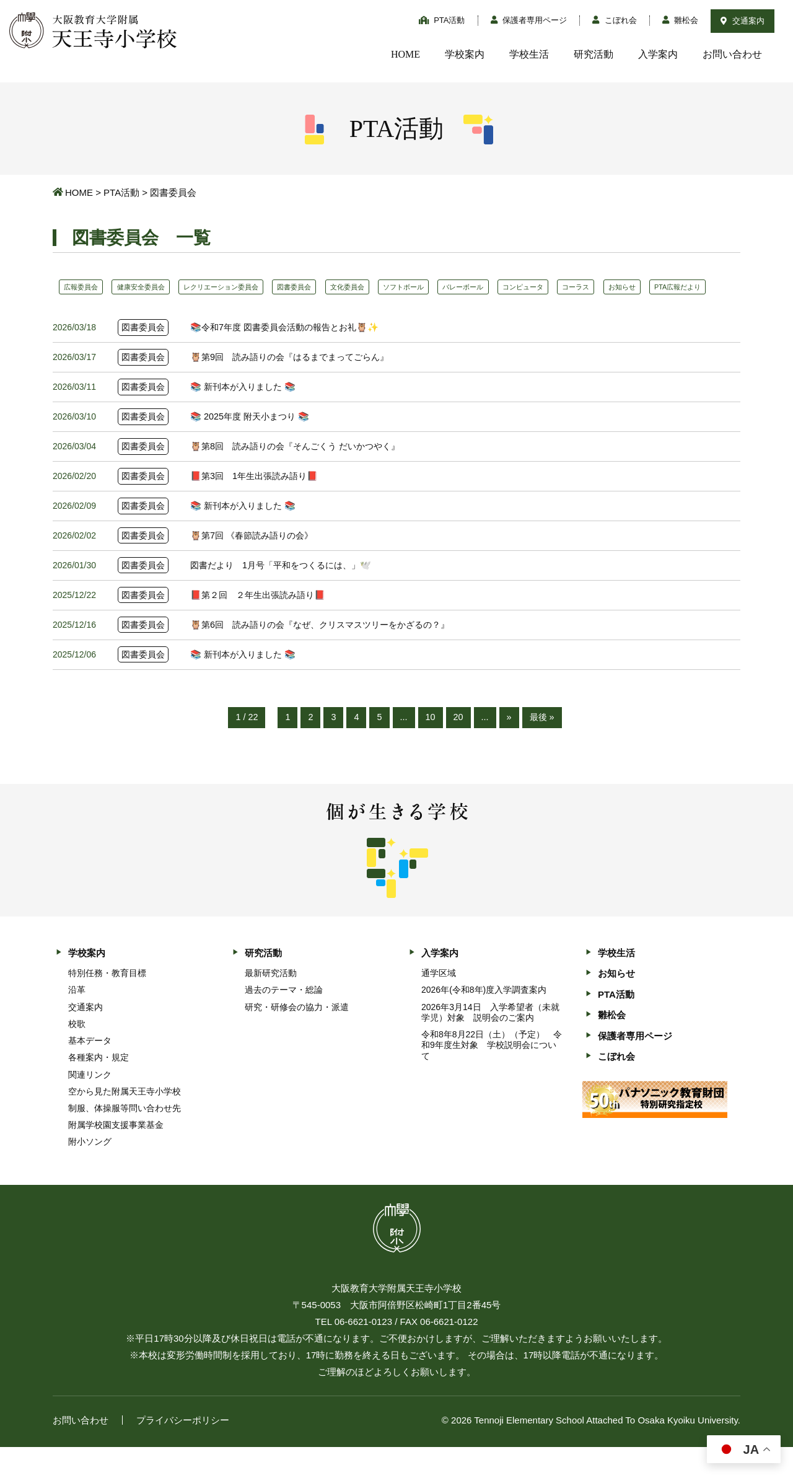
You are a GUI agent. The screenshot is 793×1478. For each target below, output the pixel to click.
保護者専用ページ (529, 20)
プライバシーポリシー (182, 1451)
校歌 (76, 1055)
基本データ (90, 1072)
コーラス (639, 287)
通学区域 (438, 1005)
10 (430, 748)
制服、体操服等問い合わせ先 (124, 1140)
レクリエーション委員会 (240, 287)
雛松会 (680, 20)
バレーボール (512, 287)
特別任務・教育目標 (107, 1005)
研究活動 (593, 54)
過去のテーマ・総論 (284, 1021)
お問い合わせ (732, 54)
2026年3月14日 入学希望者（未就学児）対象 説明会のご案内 (490, 1043)
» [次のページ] (509, 748)
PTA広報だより (91, 310)
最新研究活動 (271, 1005)
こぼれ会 (614, 20)
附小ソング (90, 1173)
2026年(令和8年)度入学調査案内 (483, 1021)
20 (458, 748)
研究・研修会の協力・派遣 (297, 1038)
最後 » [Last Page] (543, 748)
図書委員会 (322, 287)
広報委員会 (84, 287)
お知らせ (691, 287)
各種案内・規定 (98, 1089)
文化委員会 (382, 287)
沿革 (76, 1021)
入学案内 (658, 54)
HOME (405, 54)
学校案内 (464, 54)
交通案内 (743, 20)
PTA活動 (442, 20)
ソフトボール (445, 287)
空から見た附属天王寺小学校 (124, 1122)
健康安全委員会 (151, 287)
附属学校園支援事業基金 (116, 1156)
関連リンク (90, 1106)
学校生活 (529, 54)
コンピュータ (579, 287)
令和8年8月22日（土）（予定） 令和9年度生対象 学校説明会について (491, 1076)
